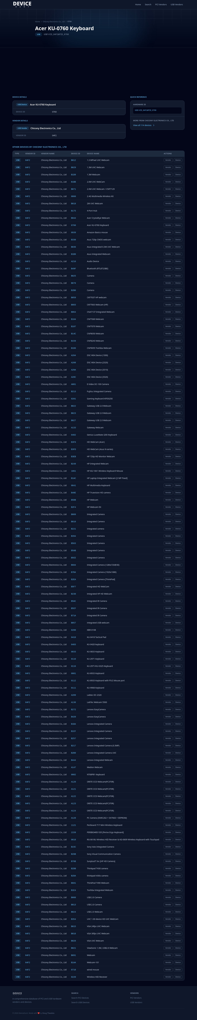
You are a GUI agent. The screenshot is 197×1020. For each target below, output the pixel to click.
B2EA (73, 579)
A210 (73, 261)
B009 (73, 514)
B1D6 (73, 348)
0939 (73, 232)
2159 (73, 832)
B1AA (73, 962)
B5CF (73, 608)
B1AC (73, 478)
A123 (73, 803)
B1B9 (73, 254)
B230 (73, 594)
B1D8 (73, 175)
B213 (73, 391)
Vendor (168, 160)
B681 (73, 883)
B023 (73, 413)
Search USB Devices (80, 1002)
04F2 (27, 160)
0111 (73, 688)
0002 (73, 775)
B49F (73, 269)
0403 (73, 644)
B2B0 (73, 290)
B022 (73, 406)
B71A (73, 616)
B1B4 (73, 724)
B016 (73, 934)
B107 (73, 326)
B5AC (73, 601)
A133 (73, 428)
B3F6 (73, 442)
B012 (73, 160)
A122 (73, 796)
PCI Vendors (161, 4)
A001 (73, 384)
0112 (73, 681)
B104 (73, 319)
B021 (73, 948)
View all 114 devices (144, 125)
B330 (73, 240)
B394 (73, 536)
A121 (73, 789)
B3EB (73, 457)
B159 (73, 341)
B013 (73, 905)
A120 (73, 782)
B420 (73, 717)
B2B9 (73, 753)
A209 (73, 695)
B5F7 (73, 587)
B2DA (73, 876)
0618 (73, 840)
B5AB (73, 550)
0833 (73, 652)
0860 (73, 196)
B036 (73, 247)
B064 (73, 312)
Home (138, 4)
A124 (73, 811)
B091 (73, 955)
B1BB (73, 182)
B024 (73, 912)
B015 (73, 926)
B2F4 (73, 507)
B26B (73, 854)
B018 (73, 204)
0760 (73, 225)
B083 (73, 305)
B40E (73, 493)
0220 (73, 977)
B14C (73, 334)
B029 (73, 167)
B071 (73, 189)
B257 (73, 738)
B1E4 (73, 890)
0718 (73, 970)
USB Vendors (177, 4)
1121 (73, 825)
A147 (73, 767)
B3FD (73, 449)
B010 (73, 522)
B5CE (73, 558)
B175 (73, 211)
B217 (73, 746)
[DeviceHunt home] (22, 4)
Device (178, 160)
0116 (73, 666)
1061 (73, 471)
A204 (73, 355)
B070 (73, 283)
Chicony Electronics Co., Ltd (54, 22)
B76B (73, 861)
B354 (73, 919)
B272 (73, 709)
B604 (73, 565)
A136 (73, 702)
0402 (73, 435)
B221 (73, 529)
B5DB (73, 500)
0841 (73, 485)
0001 (73, 673)
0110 (73, 659)
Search (148, 4)
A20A (73, 370)
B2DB (73, 869)
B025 (73, 276)
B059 (73, 297)
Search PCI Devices (80, 997)
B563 (73, 543)
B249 (73, 464)
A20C (73, 377)
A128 (73, 818)
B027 (73, 420)
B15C (73, 847)
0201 (73, 399)
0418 (73, 637)
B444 (73, 760)
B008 (73, 897)
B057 (73, 623)
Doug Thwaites (48, 1013)
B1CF (73, 731)
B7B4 (73, 572)
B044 (73, 218)
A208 (73, 363)
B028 (73, 941)
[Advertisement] (98, 69)
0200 (73, 630)
